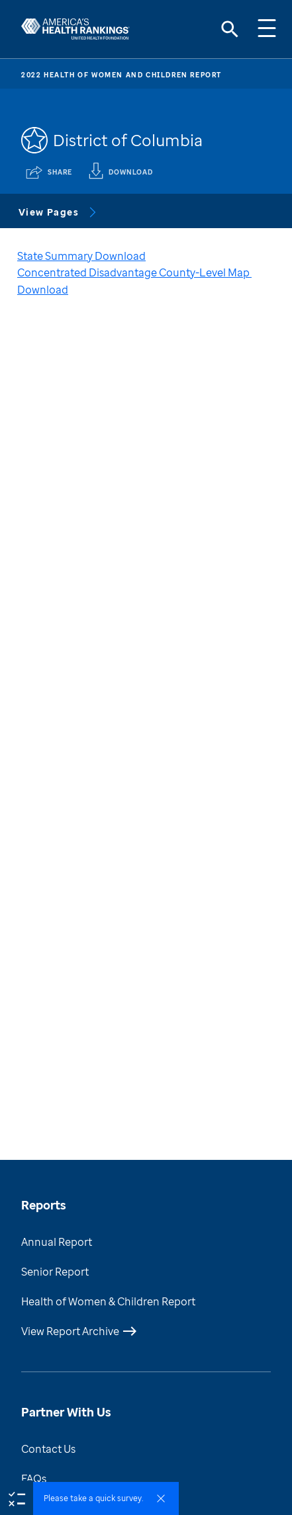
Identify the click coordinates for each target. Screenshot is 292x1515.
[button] (106, 1498)
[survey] (16, 1498)
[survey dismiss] (161, 1498)
